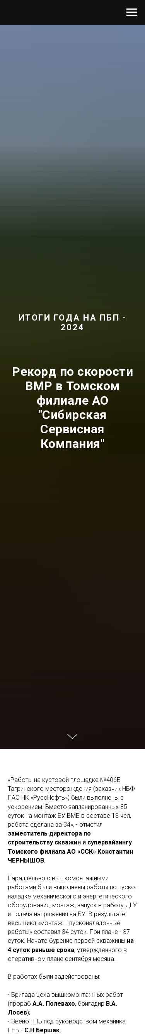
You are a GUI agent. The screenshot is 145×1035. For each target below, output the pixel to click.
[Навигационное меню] (131, 12)
